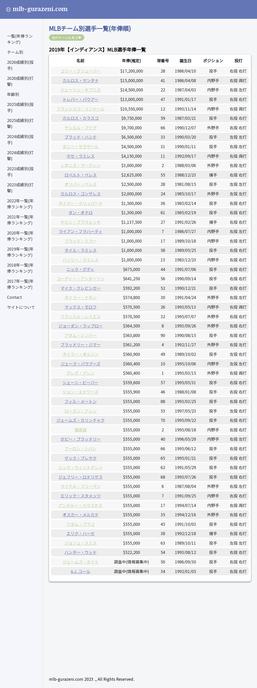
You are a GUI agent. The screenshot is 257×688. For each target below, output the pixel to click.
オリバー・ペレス (81, 184)
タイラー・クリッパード (80, 203)
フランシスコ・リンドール (80, 109)
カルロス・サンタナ (80, 80)
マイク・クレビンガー (80, 288)
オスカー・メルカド (80, 514)
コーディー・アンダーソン (80, 278)
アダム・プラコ (81, 524)
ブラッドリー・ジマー (80, 344)
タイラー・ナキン (81, 297)
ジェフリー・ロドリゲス (80, 477)
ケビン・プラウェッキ (80, 222)
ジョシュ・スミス (81, 543)
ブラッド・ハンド (81, 137)
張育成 (81, 430)
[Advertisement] (150, 623)
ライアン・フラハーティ (80, 231)
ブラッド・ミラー (81, 241)
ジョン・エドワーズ (80, 392)
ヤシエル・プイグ (81, 128)
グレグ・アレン (81, 373)
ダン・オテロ (81, 212)
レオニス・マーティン (80, 165)
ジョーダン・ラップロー (80, 326)
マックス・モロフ (81, 307)
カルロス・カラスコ (80, 118)
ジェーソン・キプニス (80, 90)
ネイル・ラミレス (81, 250)
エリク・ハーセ (81, 533)
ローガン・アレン (81, 411)
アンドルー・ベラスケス (80, 505)
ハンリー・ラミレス (80, 260)
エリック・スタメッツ (80, 496)
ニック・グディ (80, 269)
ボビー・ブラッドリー (80, 439)
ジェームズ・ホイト (80, 562)
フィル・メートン (81, 401)
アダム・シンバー (81, 335)
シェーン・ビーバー (80, 382)
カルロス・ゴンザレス (80, 194)
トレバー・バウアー (80, 99)
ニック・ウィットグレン (80, 467)
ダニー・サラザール (80, 146)
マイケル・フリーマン (80, 486)
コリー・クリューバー (80, 71)
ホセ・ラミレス (81, 156)
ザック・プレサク (81, 458)
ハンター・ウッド (81, 552)
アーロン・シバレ (80, 448)
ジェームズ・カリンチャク (80, 420)
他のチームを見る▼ (66, 37)
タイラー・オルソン (80, 354)
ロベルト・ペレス (81, 175)
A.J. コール (80, 571)
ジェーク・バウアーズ (80, 364)
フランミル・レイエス (80, 316)
